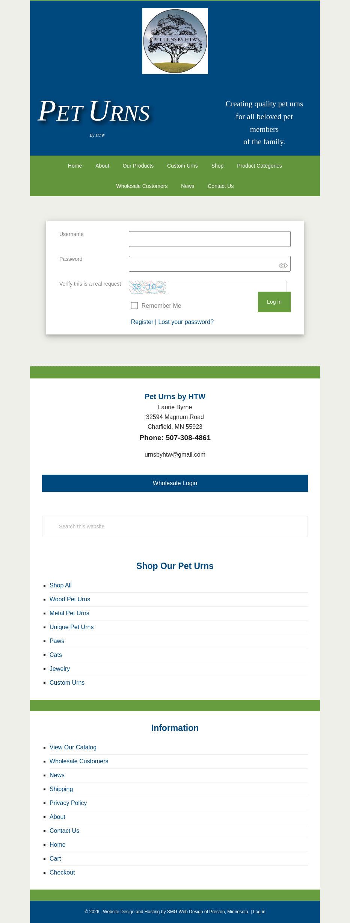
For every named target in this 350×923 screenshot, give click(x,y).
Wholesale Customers (79, 761)
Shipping (61, 789)
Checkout (62, 872)
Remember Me (161, 306)
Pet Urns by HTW (175, 41)
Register (142, 322)
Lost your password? (186, 322)
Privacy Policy (68, 803)
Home (58, 844)
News (57, 775)
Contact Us (64, 831)
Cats (56, 655)
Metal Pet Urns (69, 613)
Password (70, 259)
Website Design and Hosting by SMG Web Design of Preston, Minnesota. (176, 911)
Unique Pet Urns (72, 627)
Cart (55, 858)
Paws (57, 641)
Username (71, 234)
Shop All (61, 585)
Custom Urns (67, 682)
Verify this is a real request (90, 284)
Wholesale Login (175, 483)
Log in (259, 911)
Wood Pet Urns (70, 599)
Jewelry (60, 669)
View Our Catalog (73, 747)
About (57, 817)
